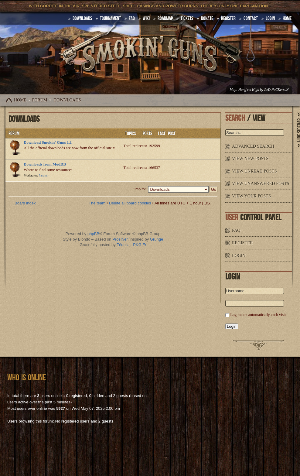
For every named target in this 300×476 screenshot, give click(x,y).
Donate (207, 18)
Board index (25, 203)
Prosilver (120, 239)
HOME (287, 18)
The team (97, 203)
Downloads (67, 100)
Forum (39, 100)
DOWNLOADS (82, 18)
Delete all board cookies (130, 203)
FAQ (132, 18)
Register (228, 18)
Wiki (146, 18)
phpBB (93, 233)
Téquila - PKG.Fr (131, 244)
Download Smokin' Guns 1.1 (48, 142)
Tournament (110, 18)
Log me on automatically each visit (258, 314)
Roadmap (165, 18)
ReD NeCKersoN (276, 90)
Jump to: (139, 189)
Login (270, 18)
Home (20, 100)
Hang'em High (248, 90)
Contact (251, 18)
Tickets (187, 18)
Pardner (43, 175)
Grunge (156, 239)
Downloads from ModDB (45, 164)
